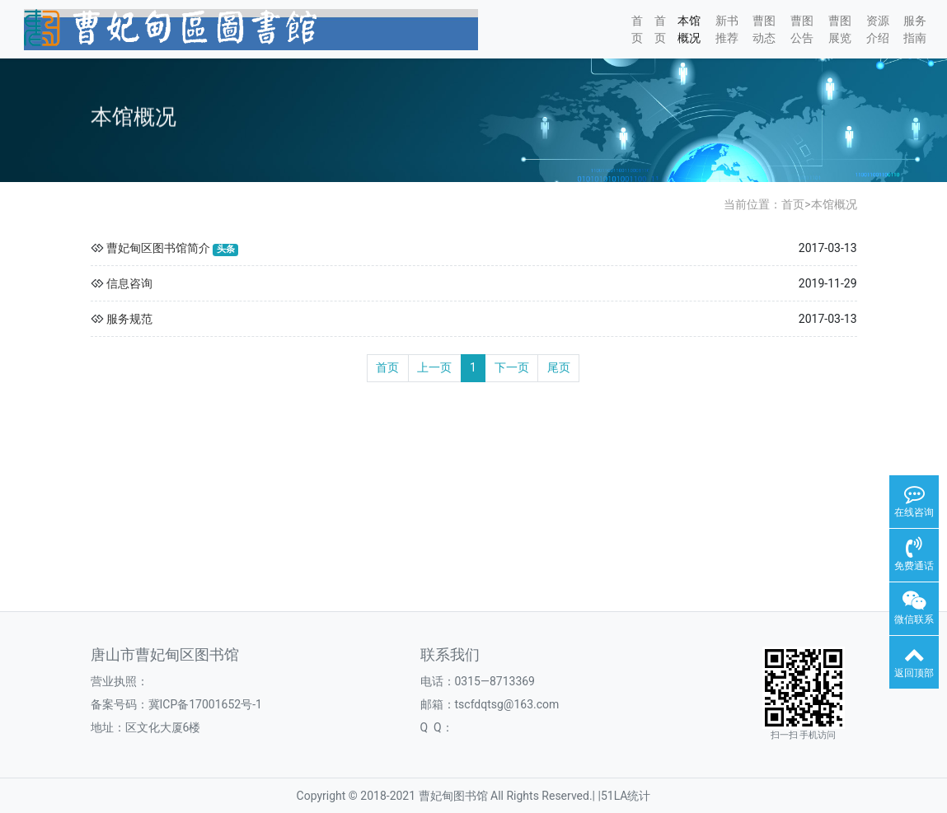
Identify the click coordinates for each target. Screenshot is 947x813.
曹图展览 (839, 29)
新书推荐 (726, 29)
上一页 (434, 367)
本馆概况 (689, 29)
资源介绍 (877, 29)
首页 (637, 29)
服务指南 (914, 29)
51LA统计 (626, 795)
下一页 (512, 367)
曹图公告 (801, 29)
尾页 (558, 367)
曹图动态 (764, 29)
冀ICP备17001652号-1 (205, 704)
